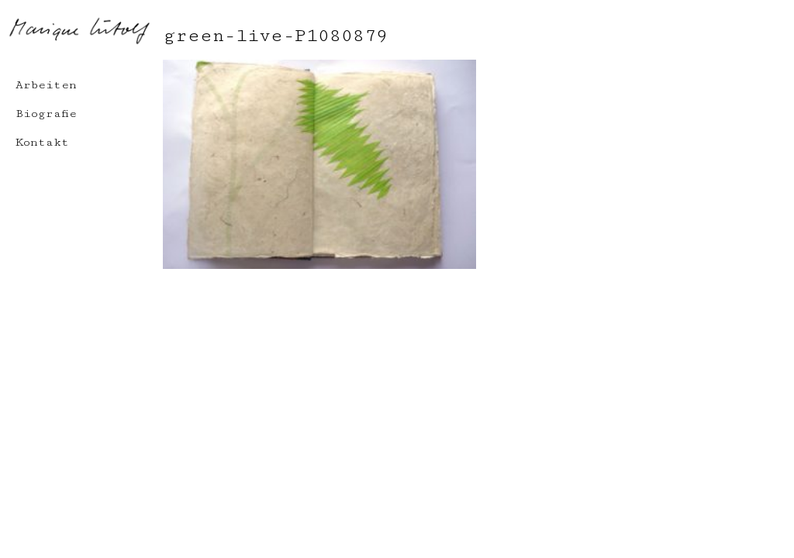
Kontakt (42, 142)
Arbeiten (46, 84)
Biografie (46, 113)
